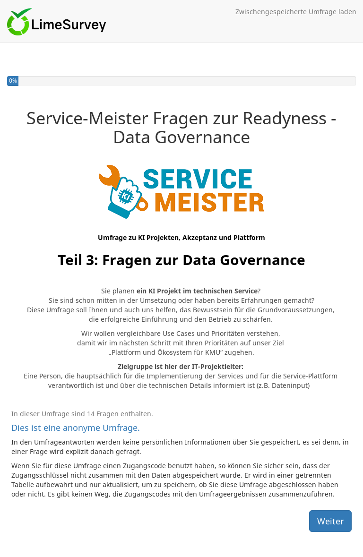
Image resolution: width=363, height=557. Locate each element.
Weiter (330, 521)
